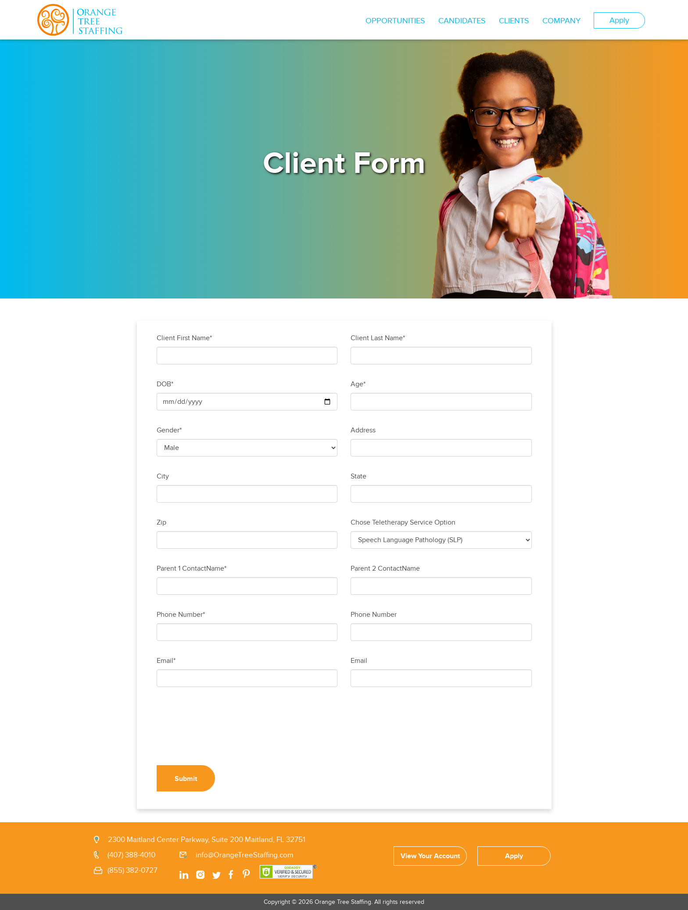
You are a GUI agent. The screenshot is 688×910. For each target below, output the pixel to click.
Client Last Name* (378, 338)
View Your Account (430, 856)
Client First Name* (184, 338)
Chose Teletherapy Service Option (403, 522)
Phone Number (374, 614)
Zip (161, 522)
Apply (619, 20)
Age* (358, 384)
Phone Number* (181, 614)
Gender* (169, 430)
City (163, 476)
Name (411, 568)
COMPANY (561, 21)
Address (363, 430)
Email (359, 660)
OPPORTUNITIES (395, 21)
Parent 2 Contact (376, 568)
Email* (166, 660)
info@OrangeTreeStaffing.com (245, 855)
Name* (216, 568)
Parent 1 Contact (181, 568)
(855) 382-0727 (133, 870)
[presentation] (223, 733)
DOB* (165, 384)
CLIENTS (514, 21)
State (358, 476)
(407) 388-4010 (131, 855)
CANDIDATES (462, 21)
